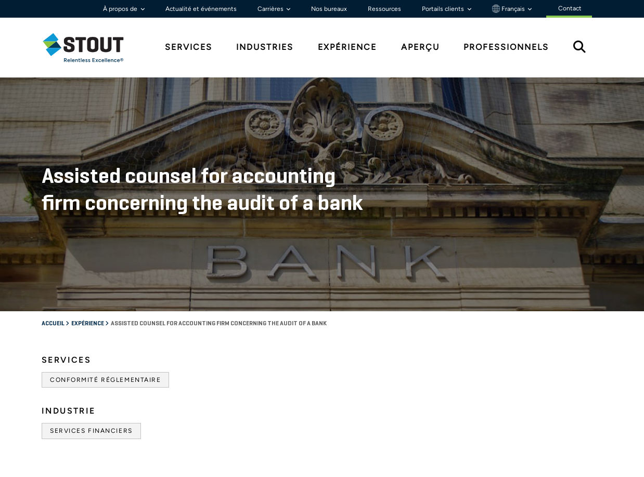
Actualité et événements (201, 8)
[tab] (91, 47)
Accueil (54, 324)
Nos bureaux (329, 8)
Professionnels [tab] (506, 47)
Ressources (384, 8)
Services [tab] (188, 47)
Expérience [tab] (347, 47)
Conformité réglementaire (105, 379)
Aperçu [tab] (420, 47)
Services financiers (91, 430)
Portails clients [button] (444, 8)
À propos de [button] (121, 8)
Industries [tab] (264, 47)
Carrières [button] (271, 8)
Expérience (88, 324)
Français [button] (509, 8)
